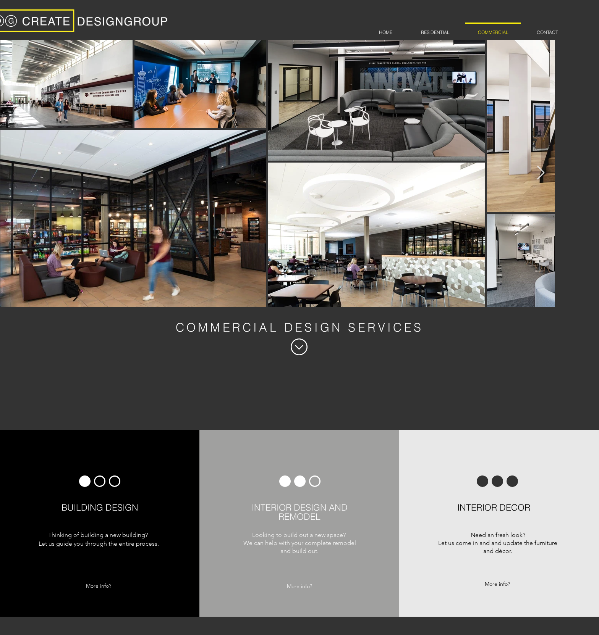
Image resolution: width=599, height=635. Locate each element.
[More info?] (98, 586)
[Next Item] (540, 173)
